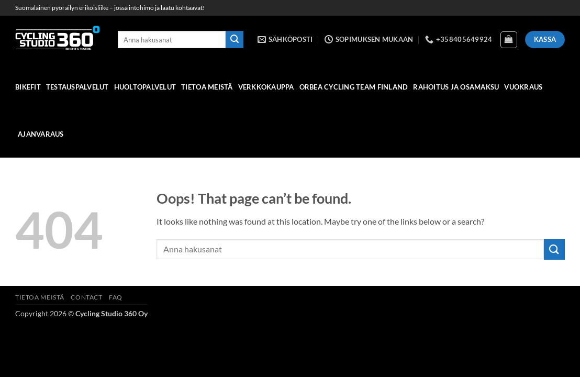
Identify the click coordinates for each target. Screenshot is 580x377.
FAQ (115, 297)
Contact (86, 297)
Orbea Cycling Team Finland (353, 87)
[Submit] (234, 40)
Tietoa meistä (206, 87)
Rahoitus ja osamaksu (456, 87)
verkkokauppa (266, 87)
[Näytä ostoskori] (508, 39)
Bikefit (28, 87)
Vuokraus (523, 87)
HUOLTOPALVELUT (145, 87)
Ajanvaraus (41, 134)
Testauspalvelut (77, 87)
